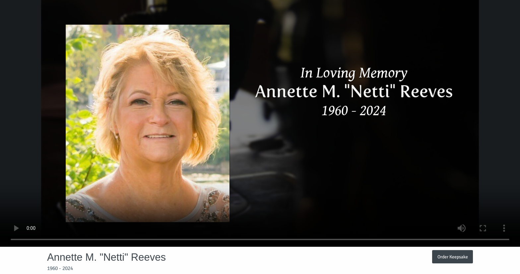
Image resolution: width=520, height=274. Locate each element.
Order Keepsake (452, 257)
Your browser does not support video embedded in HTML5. (260, 123)
